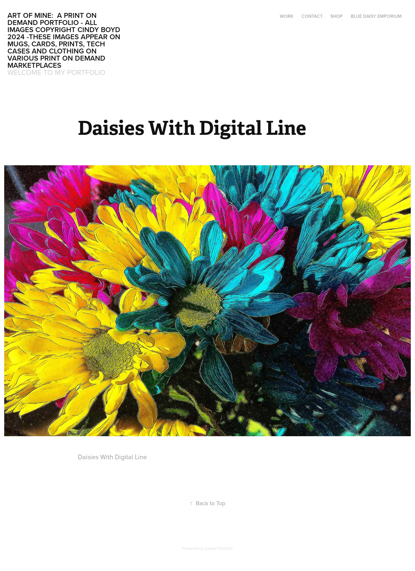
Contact (312, 16)
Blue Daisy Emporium (376, 16)
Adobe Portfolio (219, 548)
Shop (336, 16)
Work (286, 16)
